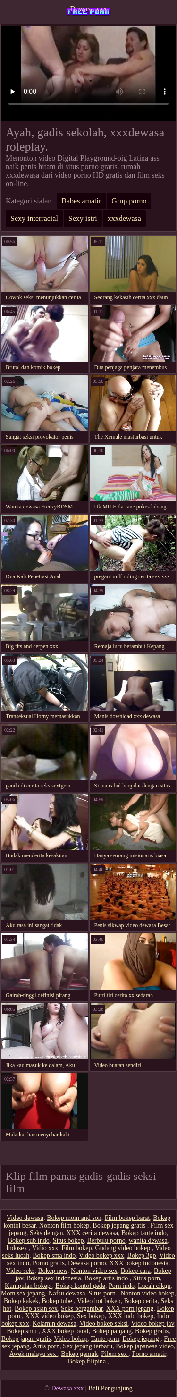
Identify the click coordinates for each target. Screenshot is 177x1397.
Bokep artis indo (107, 1278)
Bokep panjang (112, 1331)
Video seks (20, 1270)
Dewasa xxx (88, 9)
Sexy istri (82, 218)
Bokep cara (136, 1270)
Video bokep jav (152, 1323)
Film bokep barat (127, 1217)
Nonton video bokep (147, 1293)
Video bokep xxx (101, 1255)
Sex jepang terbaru (87, 1346)
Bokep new (52, 1270)
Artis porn (46, 1346)
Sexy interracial (34, 218)
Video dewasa (25, 1217)
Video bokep (71, 1338)
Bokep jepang (141, 1338)
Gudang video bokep (123, 1248)
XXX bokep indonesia (138, 1263)
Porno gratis (49, 1263)
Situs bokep (68, 1240)
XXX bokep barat (65, 1331)
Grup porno (128, 201)
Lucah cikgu (154, 1285)
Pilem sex (114, 1353)
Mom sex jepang (23, 1293)
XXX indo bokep (130, 1316)
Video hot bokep (98, 1300)
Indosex (17, 1248)
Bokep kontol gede (80, 1285)
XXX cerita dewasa (92, 1232)
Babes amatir (81, 201)
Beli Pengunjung (110, 1388)
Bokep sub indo (29, 1240)
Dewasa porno (87, 1263)
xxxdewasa (124, 218)
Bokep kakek (21, 1300)
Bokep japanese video (145, 1346)
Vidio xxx (45, 1248)
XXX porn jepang (129, 1308)
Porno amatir (149, 1353)
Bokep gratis (152, 1331)
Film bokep (76, 1248)
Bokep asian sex (36, 1308)
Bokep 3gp (141, 1255)
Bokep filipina (88, 1361)
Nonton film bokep (64, 1225)
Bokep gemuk (79, 1353)
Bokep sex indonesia (53, 1278)
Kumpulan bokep (28, 1285)
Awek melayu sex (33, 1353)
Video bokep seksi (103, 1323)
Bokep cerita (140, 1300)
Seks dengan (46, 1232)
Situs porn (146, 1278)
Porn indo (122, 1285)
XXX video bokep (49, 1316)
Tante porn (105, 1338)
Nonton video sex (94, 1270)
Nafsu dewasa (66, 1293)
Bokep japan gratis (26, 1338)
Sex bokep (91, 1316)
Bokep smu (22, 1331)
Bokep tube (58, 1300)
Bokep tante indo (144, 1232)
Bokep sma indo (54, 1255)
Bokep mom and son (74, 1217)
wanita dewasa (148, 1240)
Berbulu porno (106, 1240)
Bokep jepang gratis (120, 1225)
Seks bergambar (82, 1308)
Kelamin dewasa (54, 1323)
